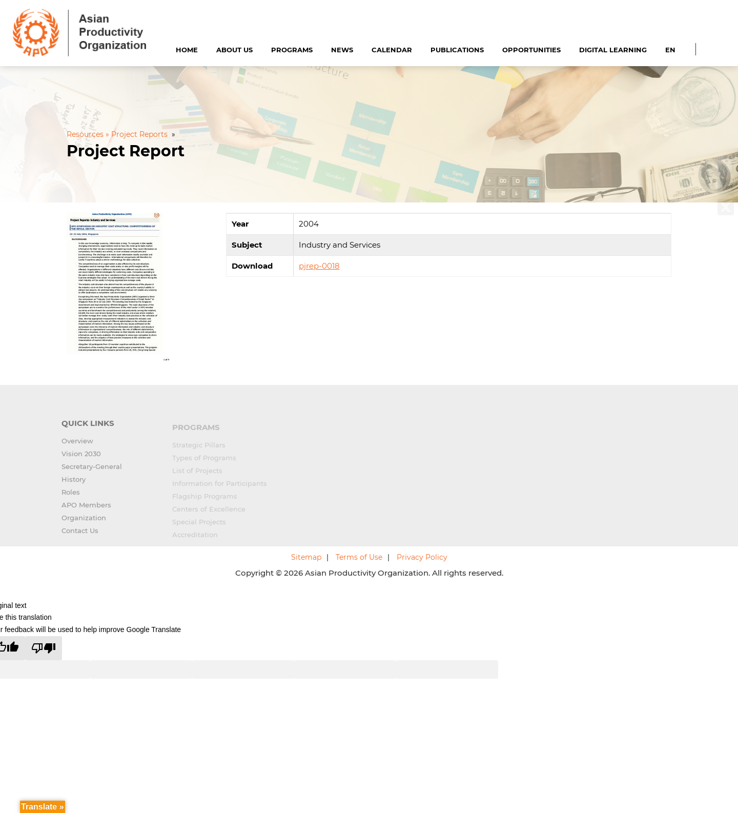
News (342, 50)
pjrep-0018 (319, 266)
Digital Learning (613, 50)
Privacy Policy (422, 557)
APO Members (86, 509)
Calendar (392, 50)
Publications (457, 50)
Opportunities (531, 50)
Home (187, 50)
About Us (234, 50)
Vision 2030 (81, 458)
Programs (292, 50)
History (73, 483)
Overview (77, 445)
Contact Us (79, 535)
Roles (70, 496)
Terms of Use (359, 557)
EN (670, 50)
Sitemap (306, 557)
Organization (83, 522)
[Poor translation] (43, 648)
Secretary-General (91, 470)
